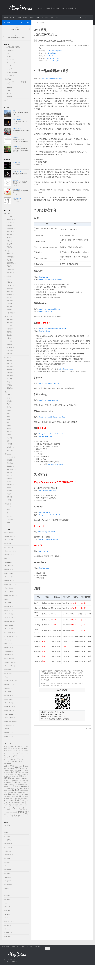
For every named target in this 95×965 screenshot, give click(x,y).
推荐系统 (6, 786)
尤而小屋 (7, 836)
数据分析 (9, 225)
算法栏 (9, 376)
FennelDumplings (53, 58)
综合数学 (8, 802)
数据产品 (12, 788)
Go (7, 513)
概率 (8, 432)
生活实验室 (10, 338)
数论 (8, 426)
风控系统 (9, 247)
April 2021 (8, 699)
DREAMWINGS (9, 855)
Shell (8, 522)
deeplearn (8, 881)
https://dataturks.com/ (45, 436)
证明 (13, 808)
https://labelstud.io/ (44, 331)
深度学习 (9, 310)
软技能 (9, 350)
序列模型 (9, 294)
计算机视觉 (10, 313)
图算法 (9, 463)
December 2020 (9, 710)
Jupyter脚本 (10, 750)
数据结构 (9, 478)
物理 (8, 435)
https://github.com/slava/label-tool (49, 309)
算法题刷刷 (52, 53)
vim (24, 764)
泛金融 (9, 335)
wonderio (7, 899)
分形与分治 (15, 200)
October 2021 (9, 677)
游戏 (17, 796)
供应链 (11, 770)
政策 (26, 786)
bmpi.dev (7, 929)
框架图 (5, 794)
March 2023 (8, 614)
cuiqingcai (8, 907)
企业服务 (9, 216)
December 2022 (9, 625)
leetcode (18, 111)
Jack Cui (7, 888)
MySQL (18, 752)
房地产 (24, 782)
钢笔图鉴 (9, 385)
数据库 (25, 788)
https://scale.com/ (44, 551)
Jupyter (5, 750)
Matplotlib (6, 752)
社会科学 (9, 341)
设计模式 (9, 808)
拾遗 (8, 422)
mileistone (8, 851)
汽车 (20, 794)
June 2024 (8, 562)
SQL (22, 756)
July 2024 (7, 558)
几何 (8, 404)
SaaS (55, 36)
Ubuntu (5, 759)
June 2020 (8, 733)
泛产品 (9, 326)
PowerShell (26, 754)
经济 (25, 800)
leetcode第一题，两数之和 (20, 121)
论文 (26, 806)
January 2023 (8, 621)
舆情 (11, 804)
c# (20, 759)
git (8, 762)
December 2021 (9, 670)
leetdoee (13, 764)
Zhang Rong (8, 933)
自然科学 (9, 344)
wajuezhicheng (9, 921)
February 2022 (9, 662)
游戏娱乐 (9, 238)
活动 (5, 796)
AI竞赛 (9, 746)
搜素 (9, 786)
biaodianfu (8, 877)
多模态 (9, 291)
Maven (11, 752)
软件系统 (9, 272)
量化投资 (9, 244)
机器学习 (9, 304)
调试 (25, 808)
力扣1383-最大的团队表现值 (20, 173)
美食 (26, 802)
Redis (19, 756)
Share (88, 728)
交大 (26, 766)
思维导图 (14, 782)
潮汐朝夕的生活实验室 (54, 50)
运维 (14, 810)
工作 (10, 780)
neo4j (16, 764)
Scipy (5, 758)
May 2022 (8, 651)
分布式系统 (10, 257)
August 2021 (8, 684)
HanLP (19, 748)
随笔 (11, 814)
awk (19, 759)
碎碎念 (9, 373)
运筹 (11, 810)
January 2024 (8, 581)
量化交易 (7, 812)
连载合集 (9, 353)
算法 (46, 18)
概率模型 (9, 307)
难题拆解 (14, 814)
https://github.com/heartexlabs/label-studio (52, 328)
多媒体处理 (10, 219)
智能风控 (20, 792)
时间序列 (15, 792)
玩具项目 (8, 798)
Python (9, 519)
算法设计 (9, 494)
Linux (20, 750)
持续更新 (21, 784)
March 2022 (8, 658)
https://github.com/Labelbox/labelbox (50, 515)
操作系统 (16, 786)
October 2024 (9, 547)
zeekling (7, 895)
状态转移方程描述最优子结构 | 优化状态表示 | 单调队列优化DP (20, 149)
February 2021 (9, 707)
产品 (5, 768)
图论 (8, 413)
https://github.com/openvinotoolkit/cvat (51, 279)
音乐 (5, 816)
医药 (23, 772)
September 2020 (10, 721)
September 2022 (10, 636)
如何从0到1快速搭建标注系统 (51, 78)
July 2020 (7, 729)
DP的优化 (7, 748)
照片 (20, 796)
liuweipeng (8, 873)
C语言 (8, 510)
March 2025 (8, 532)
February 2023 (9, 618)
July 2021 (7, 688)
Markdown (26, 750)
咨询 (25, 774)
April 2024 (8, 570)
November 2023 (9, 588)
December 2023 (9, 584)
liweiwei (7, 858)
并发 (17, 780)
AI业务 (12, 18)
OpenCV (9, 754)
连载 (21, 810)
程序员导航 (8, 844)
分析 (8, 407)
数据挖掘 (9, 232)
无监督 (9, 301)
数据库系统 (10, 263)
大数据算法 (10, 469)
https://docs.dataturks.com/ (56, 464)
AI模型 (25, 18)
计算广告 (8, 806)
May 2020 (8, 736)
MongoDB (15, 752)
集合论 (9, 450)
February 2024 (9, 577)
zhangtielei (8, 870)
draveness (8, 892)
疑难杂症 (9, 485)
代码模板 (18, 768)
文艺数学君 (8, 847)
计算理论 (9, 500)
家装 (7, 780)
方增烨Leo (8, 825)
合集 (23, 774)
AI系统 (42, 22)
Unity (9, 759)
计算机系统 (10, 269)
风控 (12, 816)
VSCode (11, 759)
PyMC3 (10, 756)
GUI (11, 748)
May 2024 (8, 566)
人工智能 (9, 282)
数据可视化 (10, 229)
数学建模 (8, 788)
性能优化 (20, 782)
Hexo (22, 748)
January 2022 (8, 666)
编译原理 (9, 497)
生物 (11, 798)
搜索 (17, 180)
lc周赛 (11, 762)
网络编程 (22, 802)
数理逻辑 (26, 790)
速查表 (25, 810)
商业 (7, 776)
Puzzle (6, 756)
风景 (15, 816)
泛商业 (9, 332)
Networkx (25, 752)
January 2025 (8, 536)
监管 (14, 798)
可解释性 (9, 285)
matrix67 (7, 910)
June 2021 (8, 692)
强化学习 (9, 297)
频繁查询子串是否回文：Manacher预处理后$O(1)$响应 (20, 140)
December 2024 (9, 540)
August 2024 (8, 555)
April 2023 (8, 610)
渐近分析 (13, 796)
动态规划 (18, 129)
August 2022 (8, 640)
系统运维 (9, 266)
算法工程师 (9, 800)
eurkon (7, 829)
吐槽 (37, 18)
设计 (5, 808)
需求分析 (22, 814)
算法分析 (9, 491)
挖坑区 (9, 366)
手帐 (11, 784)
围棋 (8, 363)
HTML (16, 748)
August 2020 (8, 725)
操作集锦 (22, 786)
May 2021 (8, 695)
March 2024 (8, 573)
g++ (26, 759)
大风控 (9, 323)
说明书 (17, 808)
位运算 (7, 770)
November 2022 (9, 629)
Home (6, 18)
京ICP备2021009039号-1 (11, 961)
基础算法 (18, 198)
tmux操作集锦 (16, 164)
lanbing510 (8, 925)
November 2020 (9, 714)
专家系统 (16, 766)
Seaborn (9, 758)
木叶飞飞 (7, 840)
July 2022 (7, 644)
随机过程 (9, 447)
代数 (8, 395)
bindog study (8, 884)
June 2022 (8, 647)
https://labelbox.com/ (45, 512)
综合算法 (14, 802)
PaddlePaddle (14, 754)
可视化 (15, 774)
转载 (8, 382)
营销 (14, 804)
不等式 (12, 766)
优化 (8, 398)
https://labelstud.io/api (66, 369)
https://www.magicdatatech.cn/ (48, 490)
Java (8, 516)
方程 (8, 429)
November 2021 (9, 673)
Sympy (18, 758)
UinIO (6, 833)
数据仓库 (16, 788)
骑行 (19, 816)
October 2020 (9, 718)
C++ (8, 507)
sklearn (21, 764)
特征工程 (9, 241)
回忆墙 (9, 360)
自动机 (8, 804)
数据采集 (9, 235)
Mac (22, 750)
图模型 (9, 288)
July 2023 (7, 599)
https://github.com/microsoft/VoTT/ (49, 383)
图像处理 (13, 776)
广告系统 (9, 222)
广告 (20, 780)
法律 (22, 794)
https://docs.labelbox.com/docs (48, 539)
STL (24, 756)
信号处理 (15, 770)
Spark (15, 758)
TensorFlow (22, 758)
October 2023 (9, 592)
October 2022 (9, 632)
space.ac (7, 914)
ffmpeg (23, 759)
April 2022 (8, 655)
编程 (52, 18)
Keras (14, 750)
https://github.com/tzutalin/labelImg (49, 400)
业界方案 (20, 766)
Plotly (22, 754)
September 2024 (10, 551)
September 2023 (10, 595)
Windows (15, 759)
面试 (26, 814)
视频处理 (21, 804)
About (57, 18)
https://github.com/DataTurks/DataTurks (51, 434)
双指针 (7, 774)
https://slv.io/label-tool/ (45, 311)
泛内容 (9, 329)
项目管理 (8, 816)
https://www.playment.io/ (46, 532)
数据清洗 (10, 790)
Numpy (5, 754)
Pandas (18, 754)
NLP (8, 279)
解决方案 (9, 379)
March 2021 (8, 703)
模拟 (8, 482)
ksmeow (7, 862)
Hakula (7, 866)
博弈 (8, 410)
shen (6, 918)
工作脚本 (14, 780)
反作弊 (9, 320)
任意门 (32, 18)
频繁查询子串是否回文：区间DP (21, 130)
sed (18, 764)
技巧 (13, 784)
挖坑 (26, 784)
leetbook (23, 762)
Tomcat (26, 758)
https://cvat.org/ (43, 277)
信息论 (9, 401)
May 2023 (8, 607)
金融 (15, 812)
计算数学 (9, 444)
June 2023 (8, 603)
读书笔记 (9, 347)
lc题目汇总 (17, 761)
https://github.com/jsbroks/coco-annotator (51, 417)
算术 (8, 488)
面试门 (18, 189)
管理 (13, 800)
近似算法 (17, 810)
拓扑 (8, 419)
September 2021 (10, 681)
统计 (8, 441)
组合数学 (9, 438)
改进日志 (9, 370)
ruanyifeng (8, 936)
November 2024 (9, 543)
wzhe (6, 903)
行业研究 (17, 804)
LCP (17, 750)
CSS (24, 746)
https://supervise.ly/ (44, 568)
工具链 (19, 162)
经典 (23, 800)
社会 (16, 798)
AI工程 (19, 18)
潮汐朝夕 (49, 56)
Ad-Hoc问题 (17, 746)
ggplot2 (5, 762)
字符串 (18, 137)
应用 (8, 416)
